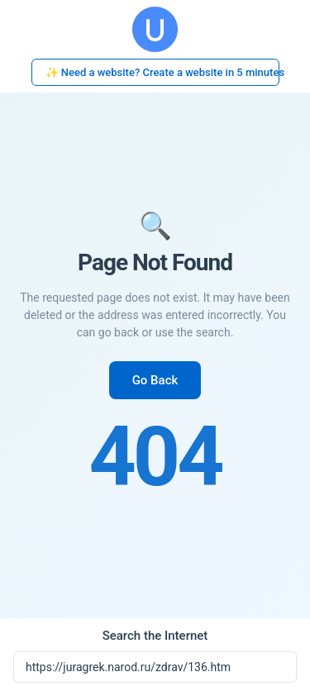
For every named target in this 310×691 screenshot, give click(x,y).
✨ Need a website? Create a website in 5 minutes (162, 72)
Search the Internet (155, 635)
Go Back (155, 380)
